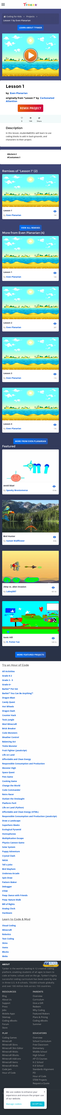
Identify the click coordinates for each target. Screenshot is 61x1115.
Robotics (6, 934)
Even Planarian (19, 93)
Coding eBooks (9, 1020)
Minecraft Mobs (10, 1051)
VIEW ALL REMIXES (30, 227)
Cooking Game (9, 781)
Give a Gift (38, 1003)
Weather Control (10, 737)
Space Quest (8, 772)
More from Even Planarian (30, 441)
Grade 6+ (6, 684)
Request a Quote (41, 1083)
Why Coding (39, 1010)
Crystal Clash (8, 855)
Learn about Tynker (30, 27)
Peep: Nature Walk (11, 899)
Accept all (37, 1104)
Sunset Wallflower (15, 540)
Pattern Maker (9, 882)
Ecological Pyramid (11, 829)
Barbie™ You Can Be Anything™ (17, 693)
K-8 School (38, 1065)
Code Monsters (9, 732)
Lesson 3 (7, 373)
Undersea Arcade (10, 873)
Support (6, 1003)
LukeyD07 (11, 591)
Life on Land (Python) (13, 807)
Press (5, 1006)
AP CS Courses (40, 1058)
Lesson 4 (7, 424)
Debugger (7, 886)
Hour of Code (9, 1072)
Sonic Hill (8, 637)
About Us (7, 999)
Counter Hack (9, 715)
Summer (37, 1024)
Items (5, 947)
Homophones (9, 833)
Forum (5, 1024)
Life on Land (8, 754)
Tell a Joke (7, 864)
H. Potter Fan (13, 642)
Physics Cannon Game (13, 842)
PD (34, 1072)
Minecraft (7, 929)
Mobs (5, 956)
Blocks (5, 951)
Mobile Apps (8, 1013)
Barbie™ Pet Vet (10, 689)
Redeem (37, 1006)
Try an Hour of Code (15, 665)
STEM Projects (40, 1079)
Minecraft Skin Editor (12, 1048)
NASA (5, 860)
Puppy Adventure (11, 851)
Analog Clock (8, 908)
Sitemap (6, 1017)
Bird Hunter (9, 536)
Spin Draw (7, 877)
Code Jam (7, 1069)
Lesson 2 (7, 322)
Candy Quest (8, 702)
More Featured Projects (30, 654)
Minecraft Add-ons (11, 1058)
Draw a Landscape (11, 820)
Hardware (7, 913)
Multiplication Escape (13, 838)
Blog (4, 996)
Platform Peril (9, 803)
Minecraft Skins (10, 1044)
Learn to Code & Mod (16, 919)
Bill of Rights (8, 904)
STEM (5, 891)
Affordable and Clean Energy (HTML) (20, 811)
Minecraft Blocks (10, 1055)
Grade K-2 (7, 675)
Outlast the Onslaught (13, 798)
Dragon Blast (8, 697)
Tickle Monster (9, 746)
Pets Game (7, 776)
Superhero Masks (11, 825)
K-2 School (38, 1062)
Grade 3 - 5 (7, 680)
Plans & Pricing (40, 1017)
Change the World (11, 785)
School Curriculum (42, 1041)
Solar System (8, 847)
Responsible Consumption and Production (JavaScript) (29, 816)
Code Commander (11, 790)
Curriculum (38, 999)
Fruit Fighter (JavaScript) (14, 750)
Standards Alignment (43, 1069)
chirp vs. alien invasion (14, 586)
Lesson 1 (7, 210)
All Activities (8, 671)
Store (4, 1027)
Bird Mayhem (9, 869)
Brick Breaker (9, 728)
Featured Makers (41, 1013)
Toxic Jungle (8, 719)
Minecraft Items (10, 1062)
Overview (37, 996)
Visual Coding (9, 925)
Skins (5, 943)
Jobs (4, 1010)
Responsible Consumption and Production (23, 763)
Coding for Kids (14, 16)
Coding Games (9, 1037)
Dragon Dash (8, 710)
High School (39, 1055)
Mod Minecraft (9, 724)
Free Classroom (40, 1044)
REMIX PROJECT (30, 108)
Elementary (38, 1048)
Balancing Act (9, 741)
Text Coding (8, 938)
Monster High (9, 768)
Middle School (40, 1051)
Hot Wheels (8, 706)
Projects (30, 16)
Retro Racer (8, 794)
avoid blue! (8, 485)
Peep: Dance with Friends (15, 895)
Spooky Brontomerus (17, 490)
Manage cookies (14, 1104)
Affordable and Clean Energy (16, 759)
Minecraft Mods (10, 1065)
